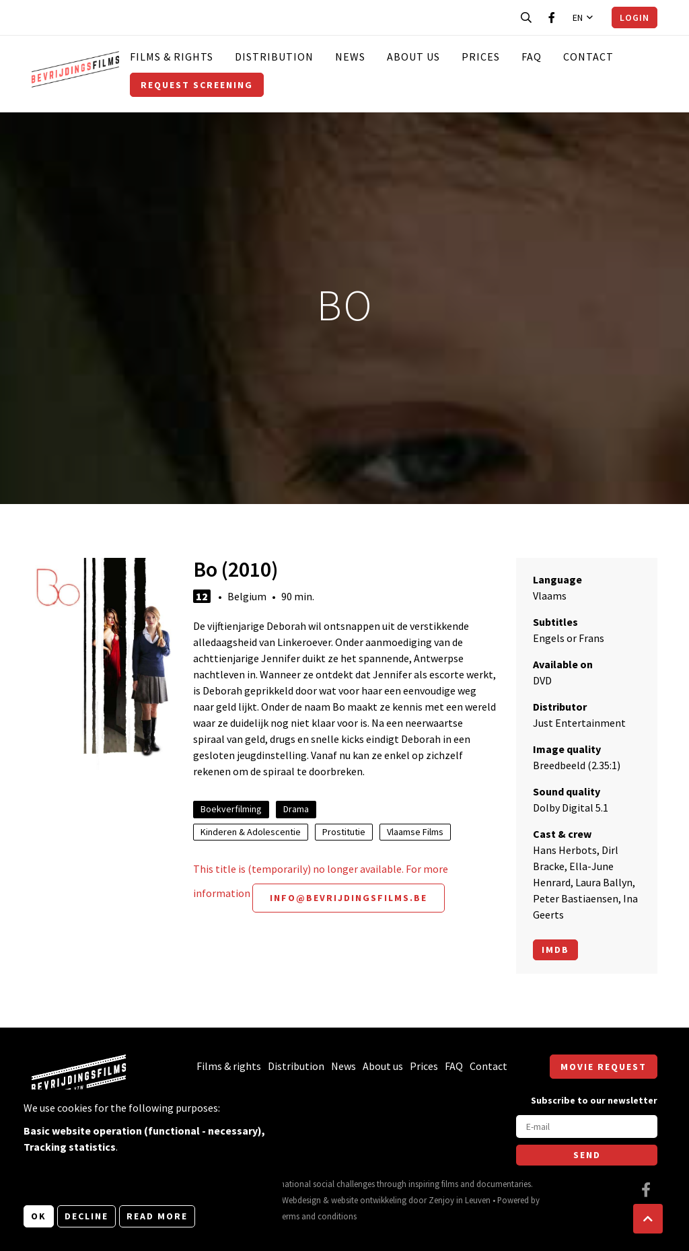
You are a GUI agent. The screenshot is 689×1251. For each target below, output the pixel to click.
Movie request (603, 1067)
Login (634, 17)
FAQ (531, 56)
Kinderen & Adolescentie (251, 832)
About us (413, 56)
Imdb (555, 949)
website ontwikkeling (368, 1199)
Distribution (274, 56)
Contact (588, 56)
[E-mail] (586, 1126)
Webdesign (301, 1199)
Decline (86, 1216)
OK (38, 1216)
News (350, 56)
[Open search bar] (526, 17)
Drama (296, 809)
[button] (648, 1219)
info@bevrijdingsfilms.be (348, 898)
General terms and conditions (303, 1216)
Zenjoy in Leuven (460, 1199)
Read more (157, 1216)
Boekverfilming (231, 809)
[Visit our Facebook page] (551, 17)
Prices (481, 56)
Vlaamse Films (415, 832)
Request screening (197, 85)
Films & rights (171, 56)
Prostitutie (343, 832)
